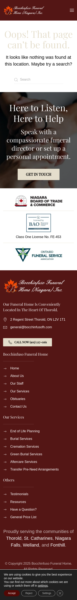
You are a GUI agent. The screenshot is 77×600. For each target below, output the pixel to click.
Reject (28, 593)
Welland (31, 545)
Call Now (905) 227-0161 (27, 342)
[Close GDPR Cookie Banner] (60, 593)
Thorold (14, 538)
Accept (12, 593)
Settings (46, 593)
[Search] (38, 80)
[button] (72, 10)
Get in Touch (38, 174)
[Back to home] (23, 10)
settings (43, 585)
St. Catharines (38, 538)
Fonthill (57, 545)
